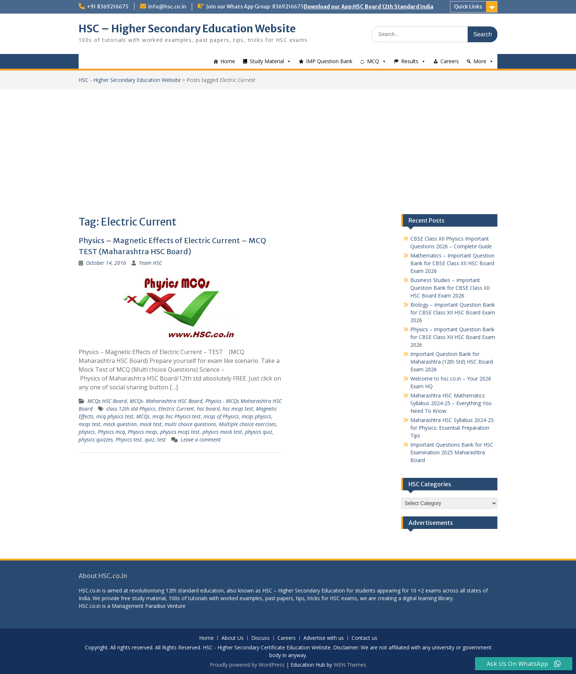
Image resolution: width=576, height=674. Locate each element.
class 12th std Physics (130, 408)
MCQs (143, 416)
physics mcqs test (179, 431)
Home (227, 61)
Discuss (260, 638)
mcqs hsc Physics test (176, 416)
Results (409, 61)
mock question (120, 424)
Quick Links (468, 6)
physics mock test (222, 431)
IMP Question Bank (329, 61)
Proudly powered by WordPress (247, 664)
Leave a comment (201, 439)
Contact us (364, 638)
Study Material (267, 61)
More (480, 61)
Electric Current (176, 408)
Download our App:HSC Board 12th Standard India (368, 6)
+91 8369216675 (108, 6)
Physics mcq (111, 431)
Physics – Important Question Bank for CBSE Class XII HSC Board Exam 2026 (452, 337)
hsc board (208, 408)
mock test (151, 424)
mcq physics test (114, 416)
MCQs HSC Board (107, 400)
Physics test (129, 439)
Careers (449, 61)
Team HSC (150, 262)
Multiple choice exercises (247, 424)
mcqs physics (256, 416)
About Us (233, 638)
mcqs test (89, 424)
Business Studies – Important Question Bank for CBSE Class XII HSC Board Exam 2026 (450, 288)
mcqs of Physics (221, 416)
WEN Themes (350, 664)
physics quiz (258, 431)
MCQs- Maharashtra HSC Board (166, 400)
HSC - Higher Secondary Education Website (130, 79)
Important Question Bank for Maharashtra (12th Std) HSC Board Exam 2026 (451, 361)
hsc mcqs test (238, 408)
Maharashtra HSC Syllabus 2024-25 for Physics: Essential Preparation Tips (452, 428)
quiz (149, 439)
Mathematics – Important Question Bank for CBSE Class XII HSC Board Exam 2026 (452, 263)
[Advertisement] (288, 144)
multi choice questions (190, 424)
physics (87, 431)
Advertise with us (323, 638)
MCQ (373, 61)
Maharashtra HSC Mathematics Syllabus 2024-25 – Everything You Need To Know (451, 403)
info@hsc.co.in (167, 6)
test (161, 439)
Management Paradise (139, 605)
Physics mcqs (142, 431)
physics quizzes (96, 439)
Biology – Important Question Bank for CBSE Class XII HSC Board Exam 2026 (452, 312)
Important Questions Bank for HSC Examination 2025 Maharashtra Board (451, 452)
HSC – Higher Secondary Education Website (187, 28)
